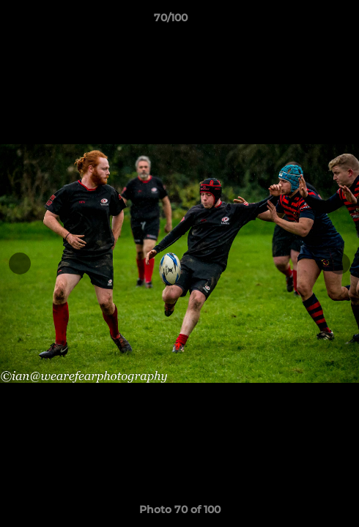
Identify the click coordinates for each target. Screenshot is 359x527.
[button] (306, 21)
